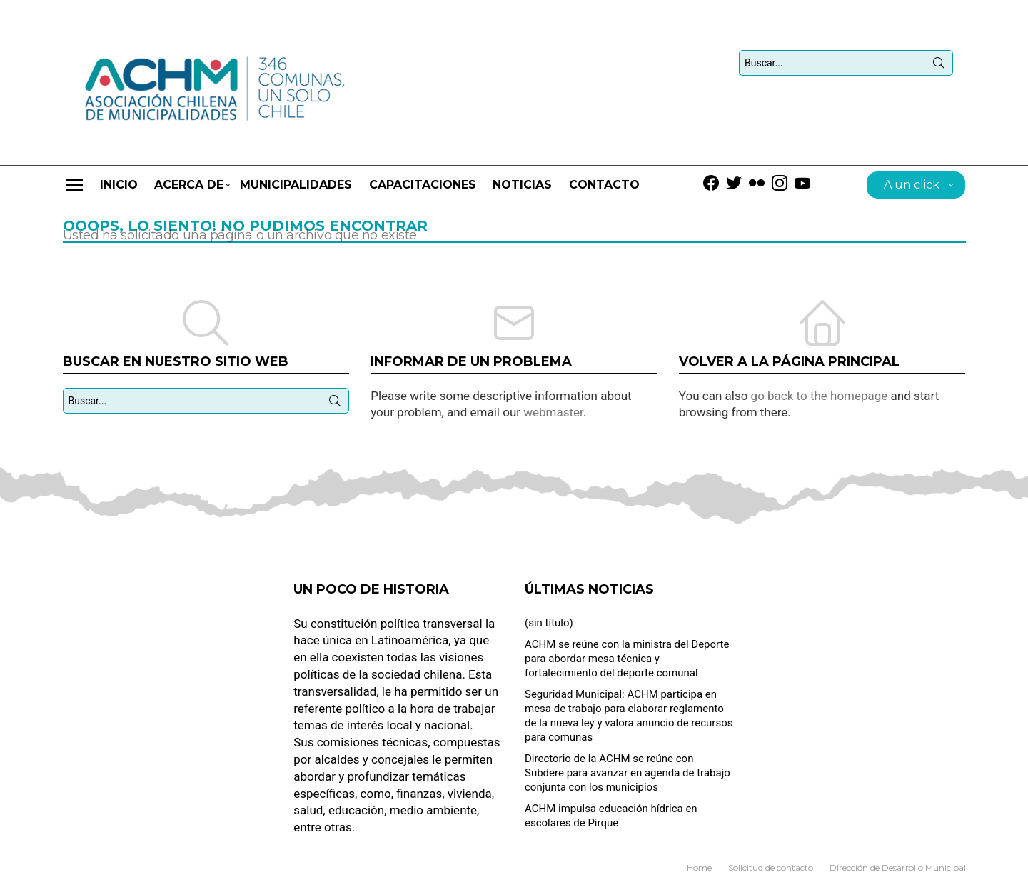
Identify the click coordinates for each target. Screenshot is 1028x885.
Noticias (522, 184)
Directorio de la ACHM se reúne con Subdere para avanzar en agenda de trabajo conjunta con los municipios (627, 773)
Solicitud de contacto (770, 867)
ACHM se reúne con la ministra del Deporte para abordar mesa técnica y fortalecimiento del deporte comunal (627, 658)
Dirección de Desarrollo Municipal (898, 867)
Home (699, 867)
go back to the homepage (819, 396)
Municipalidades (296, 184)
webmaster (553, 412)
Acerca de (188, 191)
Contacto (604, 184)
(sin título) (549, 622)
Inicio (119, 184)
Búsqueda (938, 65)
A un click (911, 187)
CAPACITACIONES (422, 184)
